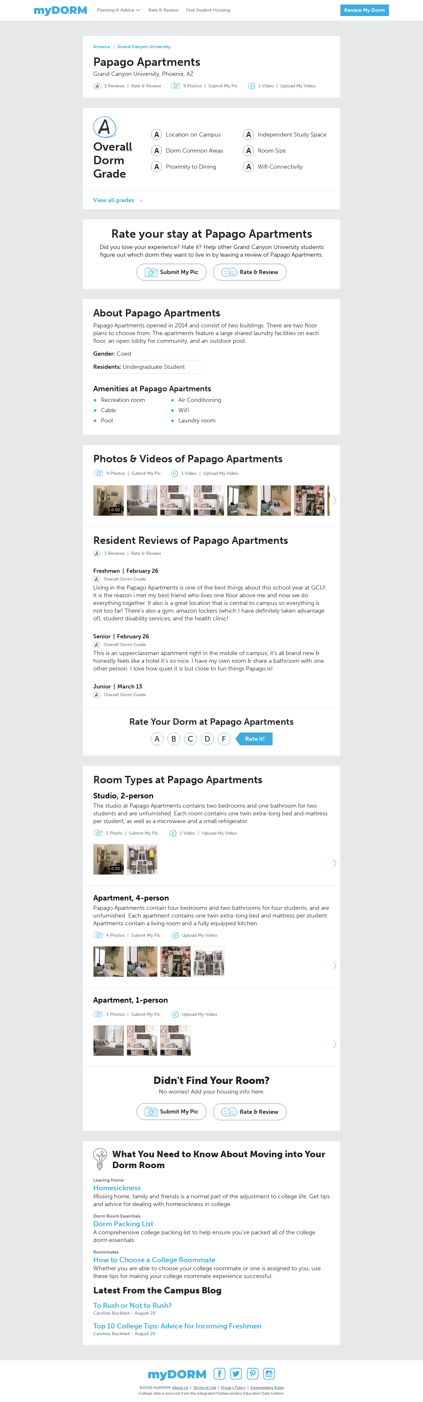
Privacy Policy (233, 1385)
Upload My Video (299, 86)
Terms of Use (204, 1385)
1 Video (261, 86)
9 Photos (186, 86)
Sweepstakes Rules (267, 1385)
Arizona (101, 46)
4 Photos (108, 933)
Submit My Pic (224, 86)
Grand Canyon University (143, 46)
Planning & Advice (115, 10)
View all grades (113, 199)
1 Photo (106, 831)
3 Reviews (108, 86)
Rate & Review (163, 10)
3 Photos (108, 1013)
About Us (180, 1385)
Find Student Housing (208, 10)
